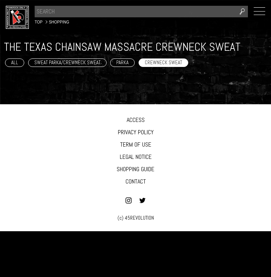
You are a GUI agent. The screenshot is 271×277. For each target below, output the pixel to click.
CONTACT (135, 181)
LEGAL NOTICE (136, 157)
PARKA (122, 62)
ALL (14, 62)
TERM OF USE (135, 144)
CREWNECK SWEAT (163, 62)
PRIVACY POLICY (136, 132)
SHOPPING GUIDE (135, 169)
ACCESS (136, 120)
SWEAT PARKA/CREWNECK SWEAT (67, 62)
